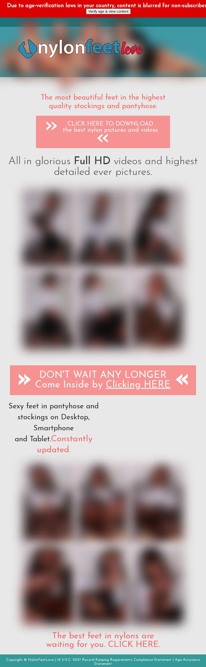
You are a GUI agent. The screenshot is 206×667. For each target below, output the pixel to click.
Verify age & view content (108, 11)
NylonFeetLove (41, 660)
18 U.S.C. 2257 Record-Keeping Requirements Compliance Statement (114, 660)
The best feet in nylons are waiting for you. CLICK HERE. (103, 640)
